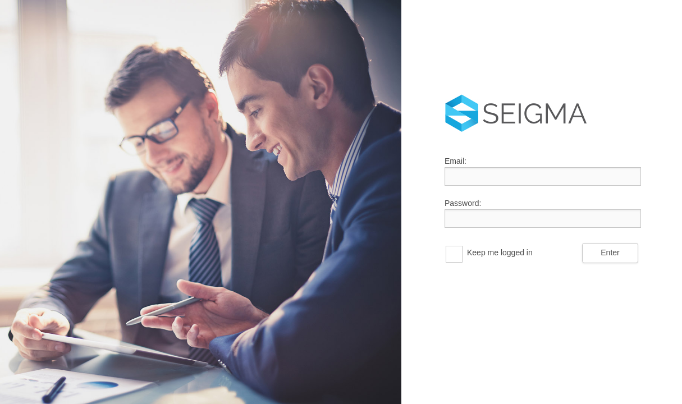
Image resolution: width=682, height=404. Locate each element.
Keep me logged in (500, 252)
